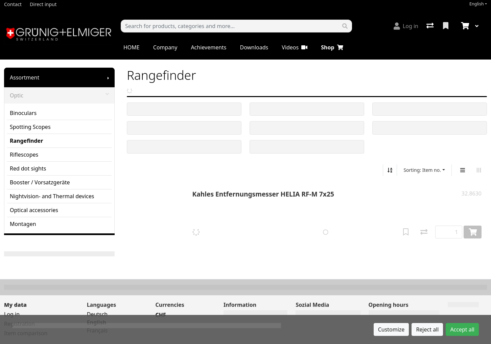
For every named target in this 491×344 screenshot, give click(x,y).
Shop (332, 47)
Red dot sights (28, 168)
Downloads (254, 47)
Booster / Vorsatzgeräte (40, 182)
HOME (131, 47)
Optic (59, 95)
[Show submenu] (108, 77)
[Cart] (464, 26)
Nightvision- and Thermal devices (52, 196)
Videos (294, 47)
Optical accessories (34, 210)
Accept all (462, 329)
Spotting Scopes (30, 127)
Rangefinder (26, 140)
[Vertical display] (462, 170)
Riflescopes (24, 154)
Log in (12, 314)
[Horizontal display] (479, 170)
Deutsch (97, 314)
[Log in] (406, 26)
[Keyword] (229, 26)
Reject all (427, 329)
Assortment (24, 77)
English (476, 4)
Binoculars (23, 113)
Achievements (208, 47)
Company (165, 47)
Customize (391, 329)
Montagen (23, 224)
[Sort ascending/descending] (390, 170)
